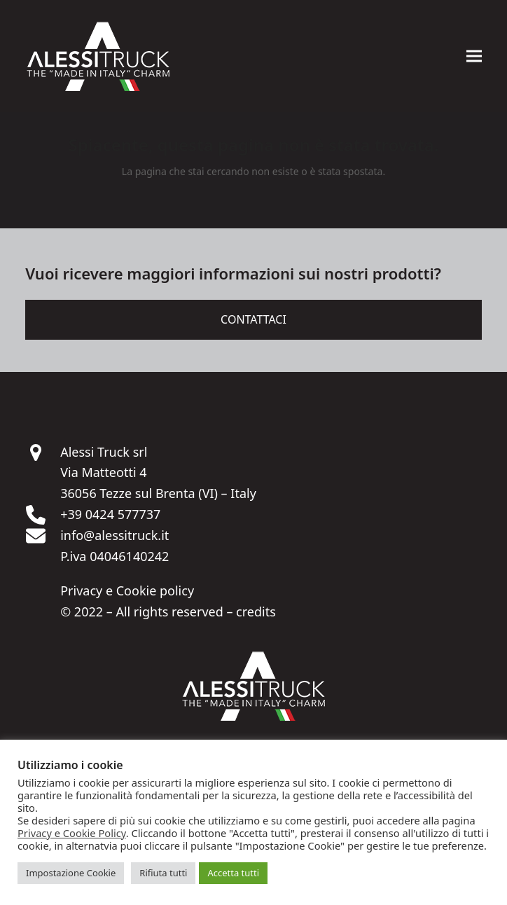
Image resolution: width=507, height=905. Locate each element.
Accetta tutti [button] (233, 872)
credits (256, 611)
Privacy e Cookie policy (127, 590)
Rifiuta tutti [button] (163, 872)
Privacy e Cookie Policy (72, 833)
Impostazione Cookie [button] (71, 872)
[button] (474, 56)
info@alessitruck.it (114, 535)
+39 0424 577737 (110, 514)
